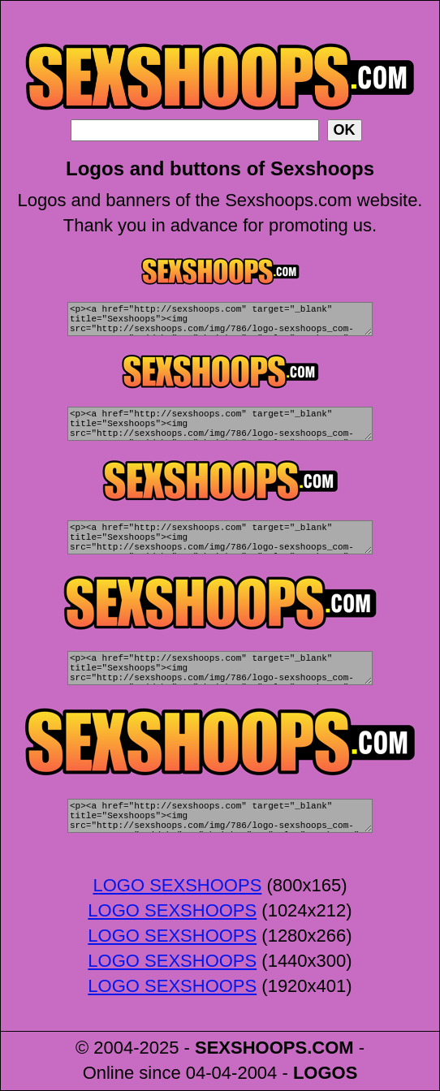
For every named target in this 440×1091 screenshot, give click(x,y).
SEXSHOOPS (251, 1047)
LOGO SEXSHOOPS (177, 885)
